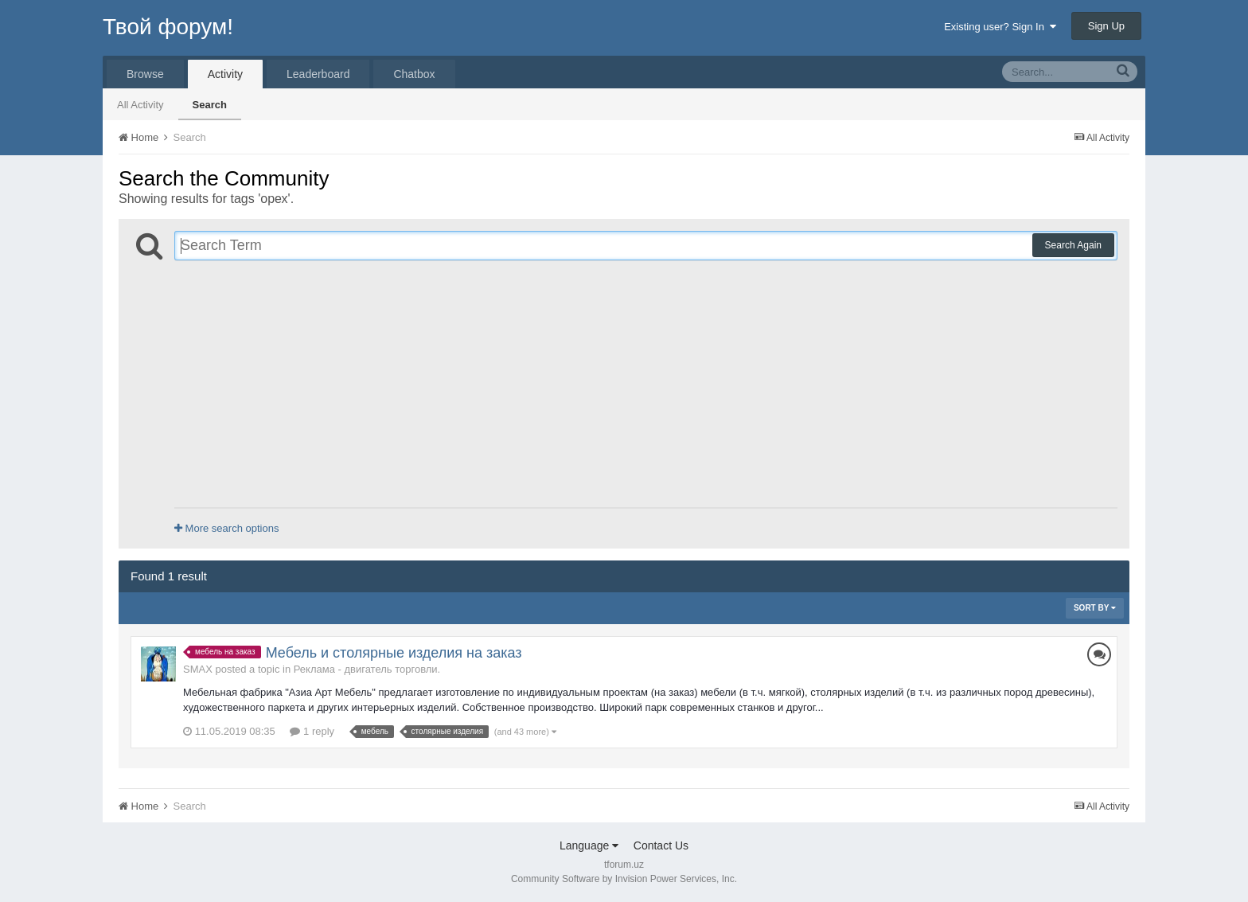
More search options (226, 528)
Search (210, 105)
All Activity (140, 105)
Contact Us (661, 845)
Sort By (1095, 607)
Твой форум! (168, 26)
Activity (225, 74)
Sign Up (1106, 26)
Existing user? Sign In (1000, 27)
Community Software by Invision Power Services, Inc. (624, 878)
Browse (145, 74)
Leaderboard (318, 74)
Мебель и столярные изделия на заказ (394, 653)
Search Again (1073, 245)
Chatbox (414, 74)
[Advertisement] (646, 383)
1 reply (312, 731)
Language (589, 845)
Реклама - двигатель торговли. (367, 669)
